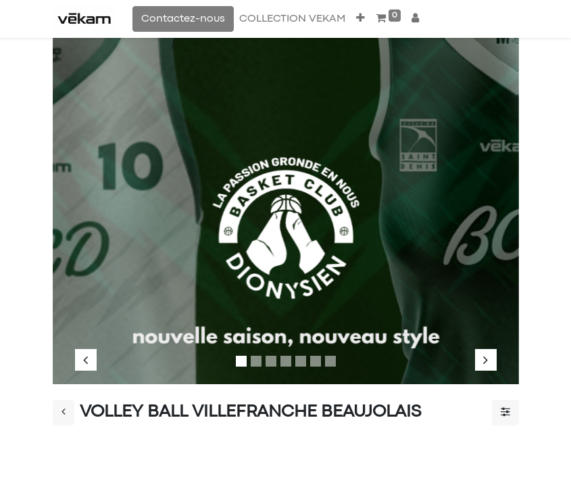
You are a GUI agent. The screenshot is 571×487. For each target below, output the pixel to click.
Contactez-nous (183, 19)
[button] (360, 18)
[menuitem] (292, 18)
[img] (94, 204)
